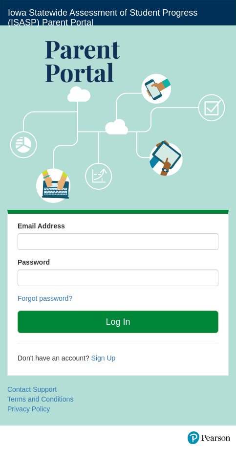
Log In (118, 322)
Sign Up (103, 358)
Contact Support (32, 389)
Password (34, 262)
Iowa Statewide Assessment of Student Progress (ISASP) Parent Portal (102, 16)
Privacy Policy (28, 409)
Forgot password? (45, 298)
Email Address (41, 226)
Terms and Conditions (40, 399)
